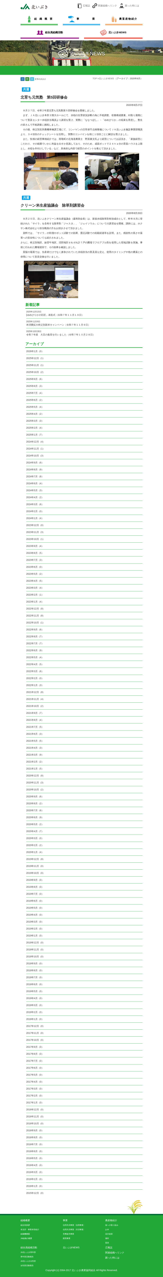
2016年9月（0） (35, 1130)
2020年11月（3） (35, 782)
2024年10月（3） (35, 455)
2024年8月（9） (35, 469)
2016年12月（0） (35, 1109)
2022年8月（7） (35, 636)
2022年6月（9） (35, 650)
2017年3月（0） (35, 1088)
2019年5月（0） (35, 907)
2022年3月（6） (35, 671)
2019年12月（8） (35, 859)
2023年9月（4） (35, 546)
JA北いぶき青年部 (28, 1252)
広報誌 (86, 5)
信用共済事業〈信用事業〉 (74, 1225)
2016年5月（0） (35, 1158)
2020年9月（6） (35, 796)
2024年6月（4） (35, 483)
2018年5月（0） (35, 991)
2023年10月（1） (35, 539)
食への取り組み (111, 1225)
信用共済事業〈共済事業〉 (74, 1229)
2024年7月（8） (35, 476)
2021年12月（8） (35, 692)
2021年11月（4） (35, 699)
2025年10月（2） (35, 372)
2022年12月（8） (35, 608)
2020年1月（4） (35, 852)
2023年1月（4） (35, 601)
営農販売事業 (68, 1234)
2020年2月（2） (35, 845)
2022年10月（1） (35, 622)
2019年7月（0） (35, 894)
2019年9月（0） (35, 880)
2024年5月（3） (35, 490)
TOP (95, 78)
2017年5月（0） (35, 1074)
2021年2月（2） (35, 761)
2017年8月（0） (35, 1054)
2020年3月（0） (35, 838)
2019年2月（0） (35, 928)
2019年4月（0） (35, 914)
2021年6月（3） (35, 734)
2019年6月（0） (35, 900)
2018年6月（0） (35, 984)
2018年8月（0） (35, 970)
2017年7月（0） (35, 1060)
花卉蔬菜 (109, 1234)
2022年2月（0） (35, 678)
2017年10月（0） (35, 1040)
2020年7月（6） (35, 810)
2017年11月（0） (35, 1033)
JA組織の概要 (26, 1238)
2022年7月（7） (35, 643)
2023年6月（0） (35, 567)
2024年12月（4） (35, 441)
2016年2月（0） (35, 1179)
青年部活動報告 (27, 1257)
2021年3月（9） (35, 754)
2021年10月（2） (35, 706)
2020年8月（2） (35, 803)
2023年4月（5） (35, 580)
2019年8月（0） (35, 887)
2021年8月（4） (35, 720)
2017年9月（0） (35, 1047)
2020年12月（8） (35, 775)
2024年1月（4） (35, 518)
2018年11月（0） (35, 949)
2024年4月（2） (35, 497)
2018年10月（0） (35, 956)
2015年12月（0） (35, 1193)
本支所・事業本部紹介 (30, 1229)
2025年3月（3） (35, 420)
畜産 (107, 1243)
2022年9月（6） (35, 629)
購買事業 (66, 1238)
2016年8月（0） (35, 1137)
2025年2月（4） (35, 427)
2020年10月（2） (35, 789)
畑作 (107, 1238)
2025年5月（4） (35, 407)
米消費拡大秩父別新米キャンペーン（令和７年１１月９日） (84, 323)
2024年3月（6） (35, 504)
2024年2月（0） (35, 511)
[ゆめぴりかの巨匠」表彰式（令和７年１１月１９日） (84, 313)
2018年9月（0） (35, 963)
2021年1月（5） (35, 768)
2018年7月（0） (35, 977)
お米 (107, 1229)
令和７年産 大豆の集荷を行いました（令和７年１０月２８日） (84, 333)
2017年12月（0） (35, 1026)
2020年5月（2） (35, 824)
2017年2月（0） (35, 1095)
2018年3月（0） (35, 1005)
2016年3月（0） (35, 1172)
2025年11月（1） (35, 365)
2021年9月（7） (35, 713)
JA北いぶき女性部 (28, 1261)
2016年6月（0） (35, 1151)
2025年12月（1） (35, 358)
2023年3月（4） (35, 587)
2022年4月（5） (35, 664)
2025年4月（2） (35, 413)
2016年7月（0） (35, 1144)
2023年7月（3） (35, 560)
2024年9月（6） (35, 462)
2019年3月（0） (35, 921)
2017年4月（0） (35, 1081)
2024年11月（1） (35, 448)
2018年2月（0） (35, 1012)
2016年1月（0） (35, 1186)
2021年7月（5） (35, 727)
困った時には (132, 5)
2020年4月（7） (35, 831)
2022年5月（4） (35, 657)
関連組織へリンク (107, 5)
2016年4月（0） (35, 1165)
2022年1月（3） (35, 685)
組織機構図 (25, 1234)
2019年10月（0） (35, 873)
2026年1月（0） (35, 351)
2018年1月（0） (35, 1019)
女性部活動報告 (27, 1265)
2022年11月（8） (35, 615)
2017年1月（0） (35, 1102)
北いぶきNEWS (106, 78)
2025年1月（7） (35, 434)
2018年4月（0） (35, 998)
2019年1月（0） (35, 935)
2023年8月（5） (35, 553)
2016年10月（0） (35, 1123)
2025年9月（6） (35, 379)
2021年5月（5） (35, 740)
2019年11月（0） (35, 866)
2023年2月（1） (35, 594)
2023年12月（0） (35, 525)
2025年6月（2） (35, 400)
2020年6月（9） (35, 817)
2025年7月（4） (35, 393)
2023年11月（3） (35, 532)
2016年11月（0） (35, 1116)
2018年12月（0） (35, 942)
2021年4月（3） (35, 747)
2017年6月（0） (35, 1067)
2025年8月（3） (35, 386)
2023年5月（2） (35, 573)
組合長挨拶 (25, 1225)
